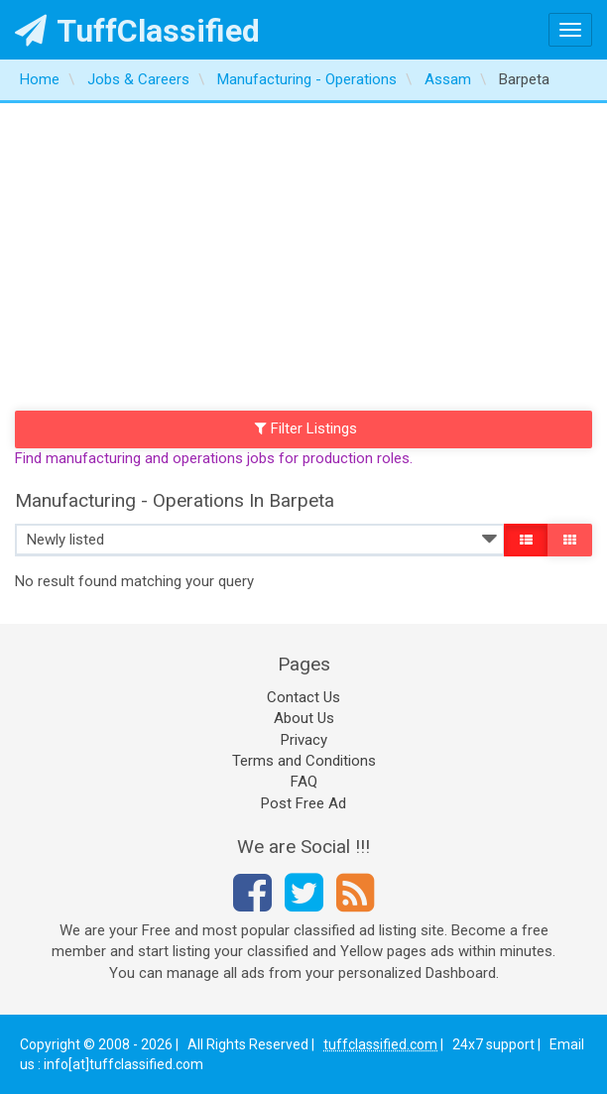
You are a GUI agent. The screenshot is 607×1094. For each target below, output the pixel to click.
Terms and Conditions (304, 761)
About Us (304, 718)
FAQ (304, 781)
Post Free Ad (303, 803)
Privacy (304, 740)
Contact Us (303, 697)
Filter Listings (306, 428)
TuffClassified (137, 31)
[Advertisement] (303, 252)
